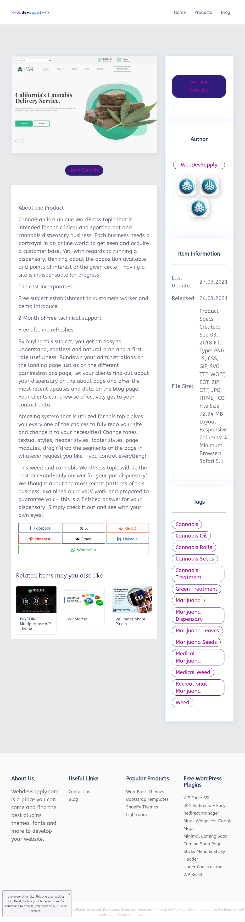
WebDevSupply (199, 165)
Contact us (79, 791)
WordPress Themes (145, 791)
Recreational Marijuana (191, 687)
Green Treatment (196, 589)
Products (203, 12)
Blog (225, 12)
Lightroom (136, 814)
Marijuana (188, 600)
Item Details (84, 170)
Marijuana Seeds (196, 642)
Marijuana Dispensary (189, 615)
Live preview (199, 86)
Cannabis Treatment (188, 574)
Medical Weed (193, 672)
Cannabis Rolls (194, 547)
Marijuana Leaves (197, 631)
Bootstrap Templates (147, 799)
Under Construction (203, 867)
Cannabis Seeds (195, 559)
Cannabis (187, 524)
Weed (182, 702)
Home (180, 12)
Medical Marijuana (188, 657)
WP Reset (193, 874)
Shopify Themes (142, 807)
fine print (33, 901)
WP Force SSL (197, 798)
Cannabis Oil (191, 536)
